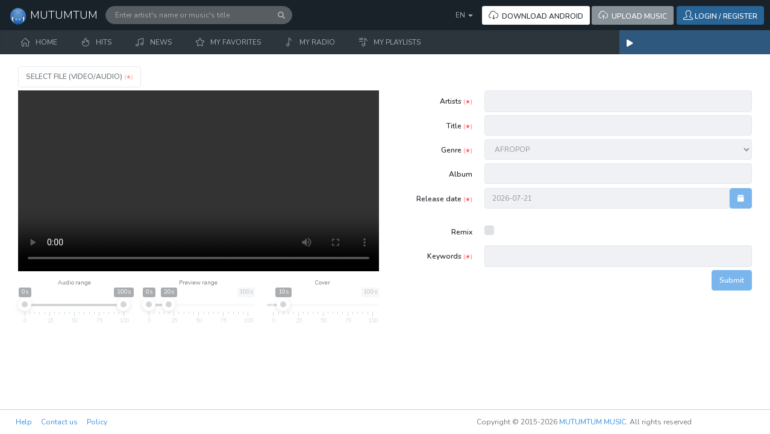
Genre (456, 150)
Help (24, 422)
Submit (731, 280)
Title (459, 126)
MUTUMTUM (53, 16)
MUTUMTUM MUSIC (592, 422)
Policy (97, 422)
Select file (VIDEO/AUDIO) (79, 76)
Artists (456, 101)
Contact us (59, 422)
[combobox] (619, 101)
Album (460, 174)
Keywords (449, 256)
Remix (461, 232)
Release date (444, 199)
